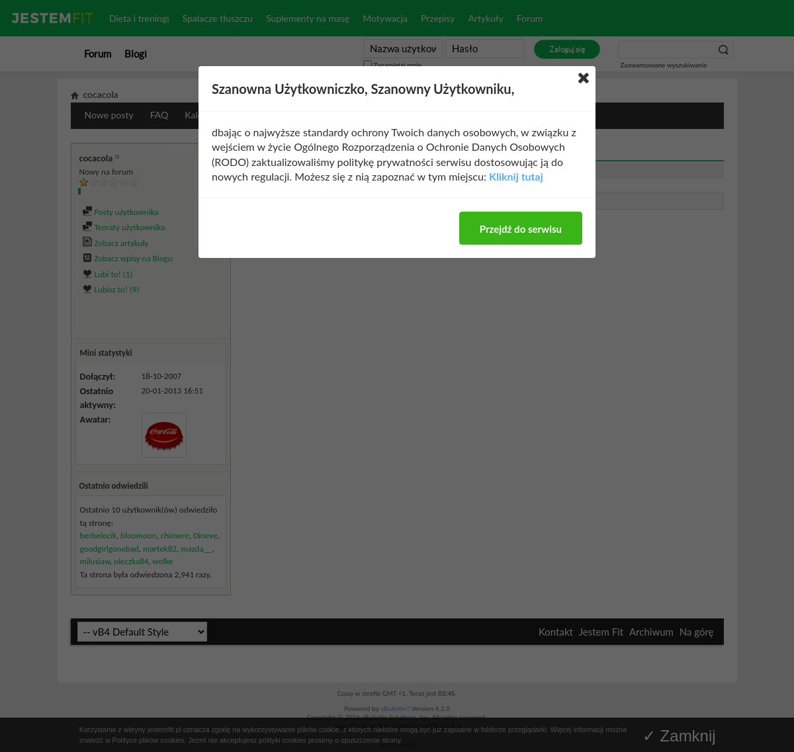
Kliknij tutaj (516, 176)
